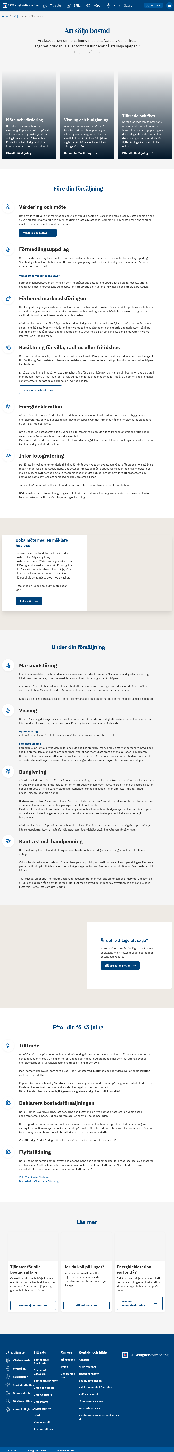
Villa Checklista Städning (34, 1177)
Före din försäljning (21, 153)
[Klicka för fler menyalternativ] (169, 5)
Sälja (16, 16)
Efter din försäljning (137, 153)
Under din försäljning (80, 153)
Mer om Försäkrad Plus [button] (40, 390)
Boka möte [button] (29, 601)
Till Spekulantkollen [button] (120, 965)
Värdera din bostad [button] (38, 233)
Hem (5, 16)
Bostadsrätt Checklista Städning (38, 1181)
